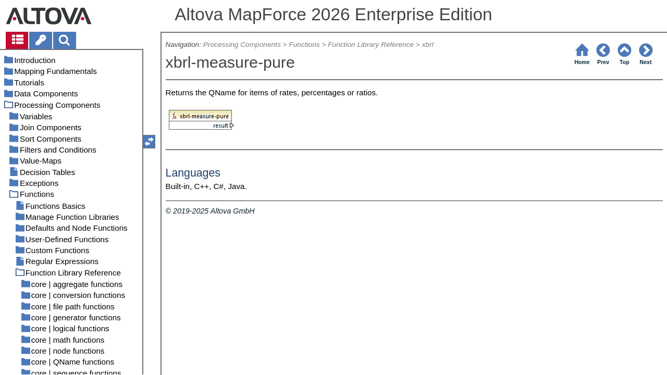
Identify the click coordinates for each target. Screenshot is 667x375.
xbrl (428, 44)
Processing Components (242, 44)
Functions (304, 44)
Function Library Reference (371, 44)
